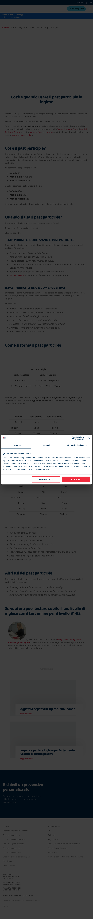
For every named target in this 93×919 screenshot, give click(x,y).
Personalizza (46, 479)
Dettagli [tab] (46, 445)
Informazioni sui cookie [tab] (77, 445)
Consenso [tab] (16, 445)
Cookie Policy (42, 469)
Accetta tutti (76, 479)
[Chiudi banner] (89, 438)
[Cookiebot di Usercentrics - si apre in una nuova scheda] (73, 438)
